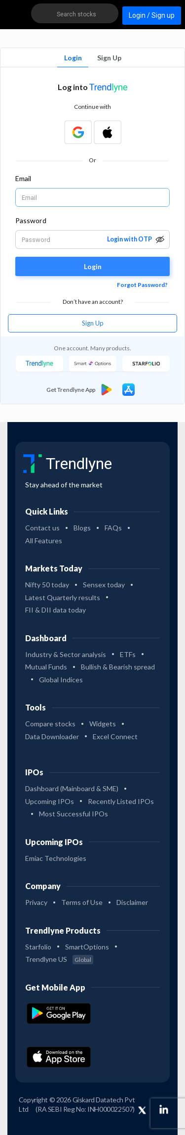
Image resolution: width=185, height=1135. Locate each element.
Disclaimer (132, 902)
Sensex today (104, 584)
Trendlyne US (59, 959)
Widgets (102, 723)
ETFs (128, 654)
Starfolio (38, 947)
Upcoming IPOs (49, 801)
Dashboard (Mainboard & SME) (71, 788)
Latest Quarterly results (62, 597)
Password (30, 220)
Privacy (36, 902)
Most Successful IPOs (73, 813)
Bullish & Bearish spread (118, 666)
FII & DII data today (55, 610)
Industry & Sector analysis (65, 654)
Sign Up (109, 57)
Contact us (42, 527)
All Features (43, 540)
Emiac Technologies (55, 858)
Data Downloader (52, 736)
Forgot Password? (142, 284)
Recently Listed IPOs (121, 801)
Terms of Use (82, 902)
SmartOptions (87, 947)
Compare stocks (50, 723)
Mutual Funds (46, 666)
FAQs (113, 527)
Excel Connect (115, 736)
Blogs (82, 527)
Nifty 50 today (47, 584)
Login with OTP (129, 239)
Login (73, 57)
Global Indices (61, 679)
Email (23, 178)
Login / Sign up (152, 15)
